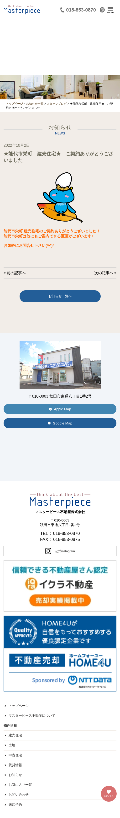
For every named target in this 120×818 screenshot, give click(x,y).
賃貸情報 (15, 765)
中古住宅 (15, 755)
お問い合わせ (19, 794)
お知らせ (15, 775)
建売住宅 (15, 735)
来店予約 (15, 804)
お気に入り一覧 (20, 785)
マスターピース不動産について (32, 715)
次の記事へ (103, 273)
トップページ (19, 706)
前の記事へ (16, 273)
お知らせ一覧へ (60, 296)
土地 (12, 745)
